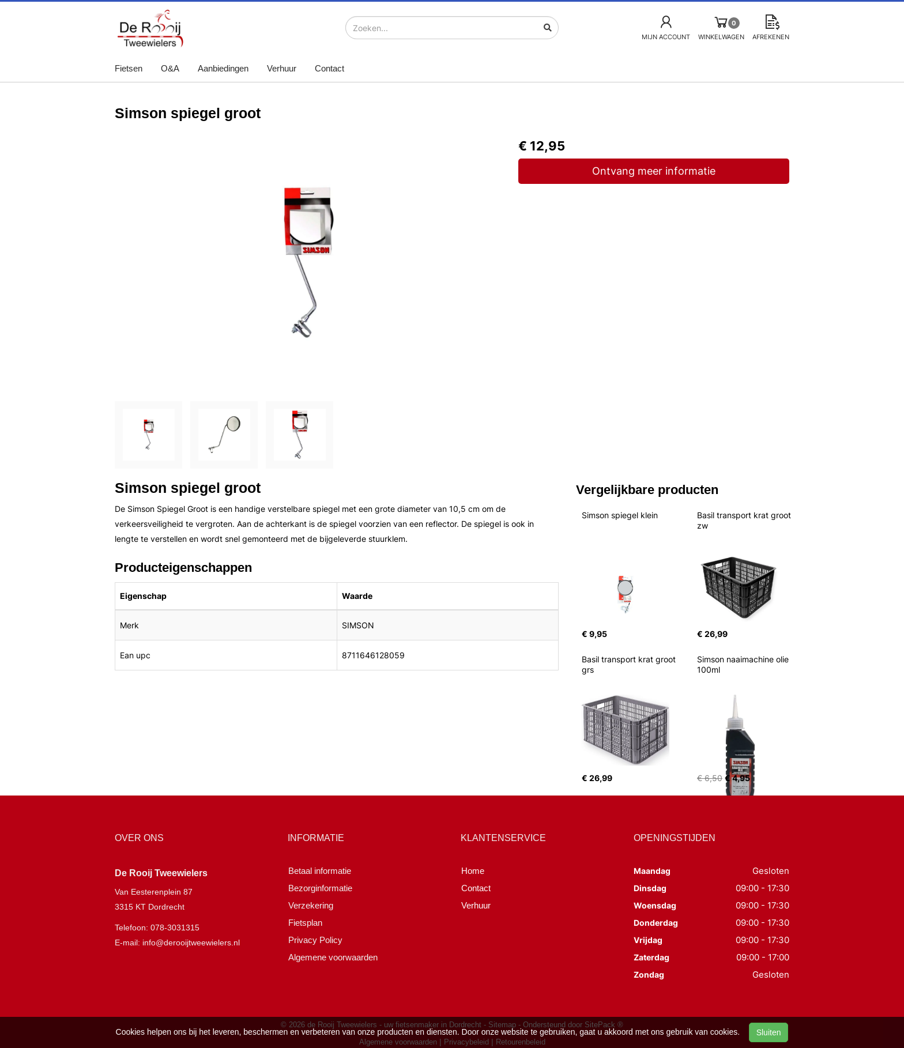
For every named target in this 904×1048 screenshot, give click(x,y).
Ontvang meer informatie (653, 171)
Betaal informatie (319, 871)
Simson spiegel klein (620, 515)
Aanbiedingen (223, 68)
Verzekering (310, 905)
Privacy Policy (315, 940)
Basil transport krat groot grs (630, 664)
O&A (170, 68)
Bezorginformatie (320, 888)
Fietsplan (305, 923)
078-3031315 (174, 927)
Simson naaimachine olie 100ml (744, 664)
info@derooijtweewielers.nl (191, 942)
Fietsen (128, 68)
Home (472, 871)
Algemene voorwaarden (333, 957)
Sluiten (768, 1032)
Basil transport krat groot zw (745, 520)
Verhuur (281, 68)
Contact (329, 68)
